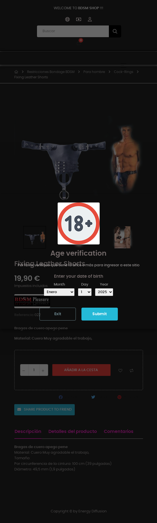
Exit (57, 314)
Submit (99, 314)
